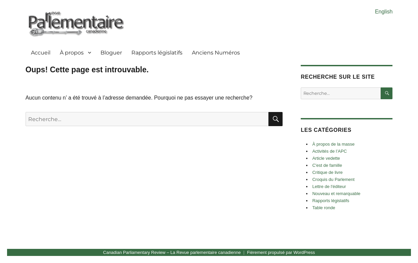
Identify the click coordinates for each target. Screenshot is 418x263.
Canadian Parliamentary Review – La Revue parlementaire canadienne (172, 252)
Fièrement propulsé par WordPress (281, 252)
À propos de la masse (333, 144)
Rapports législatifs (156, 52)
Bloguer (111, 52)
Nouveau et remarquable (336, 193)
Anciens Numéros (216, 52)
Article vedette (326, 158)
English (383, 11)
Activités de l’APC (329, 151)
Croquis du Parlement (333, 179)
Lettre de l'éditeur (329, 186)
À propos (72, 52)
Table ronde (323, 207)
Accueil (40, 52)
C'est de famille (327, 165)
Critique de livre (327, 172)
